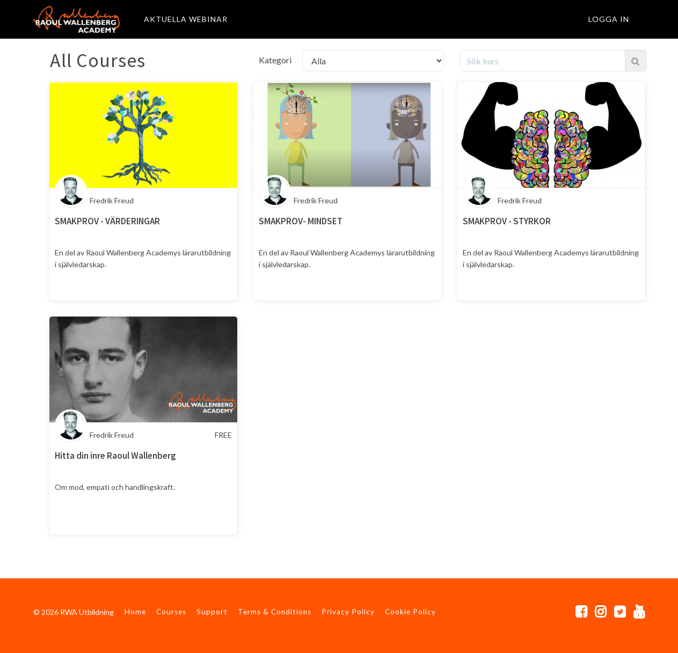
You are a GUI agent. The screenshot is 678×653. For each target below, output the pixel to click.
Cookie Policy (410, 611)
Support (212, 611)
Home (135, 611)
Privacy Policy (348, 611)
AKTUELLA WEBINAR (186, 19)
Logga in (608, 19)
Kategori (275, 60)
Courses (171, 611)
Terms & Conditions (274, 611)
